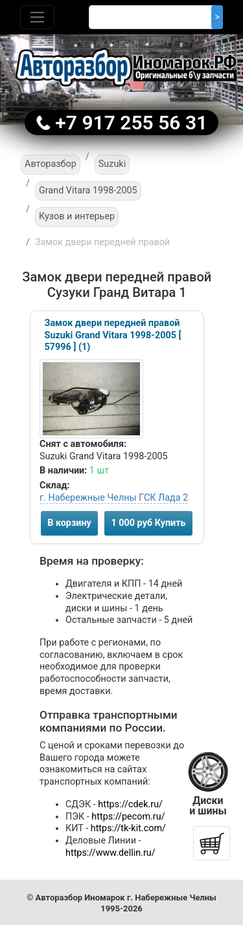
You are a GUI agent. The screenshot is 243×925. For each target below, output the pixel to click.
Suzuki (112, 163)
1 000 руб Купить (148, 522)
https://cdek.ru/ (130, 804)
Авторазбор (50, 163)
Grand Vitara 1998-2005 (88, 190)
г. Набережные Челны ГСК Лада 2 (114, 497)
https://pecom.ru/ (128, 816)
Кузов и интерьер (77, 216)
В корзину (69, 522)
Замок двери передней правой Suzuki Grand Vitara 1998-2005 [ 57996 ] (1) (113, 335)
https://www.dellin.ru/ (110, 852)
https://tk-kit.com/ (128, 828)
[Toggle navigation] (37, 17)
